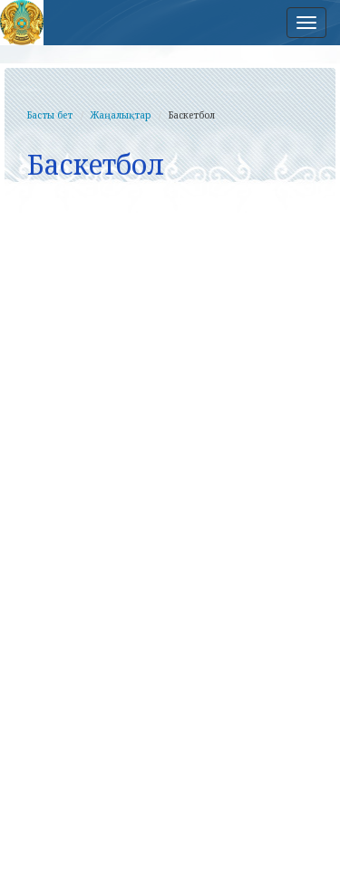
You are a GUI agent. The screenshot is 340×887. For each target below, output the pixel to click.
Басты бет (50, 115)
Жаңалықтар (121, 115)
